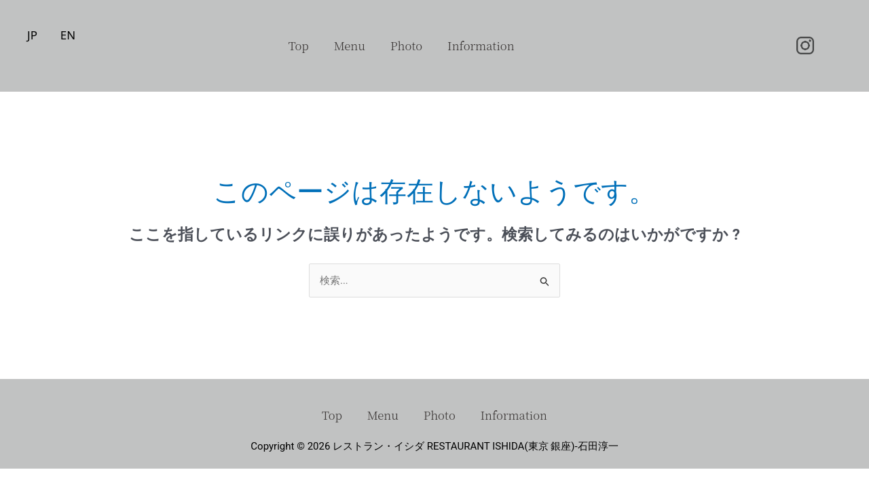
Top (294, 45)
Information (485, 45)
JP (32, 35)
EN (67, 35)
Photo (407, 45)
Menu (348, 45)
